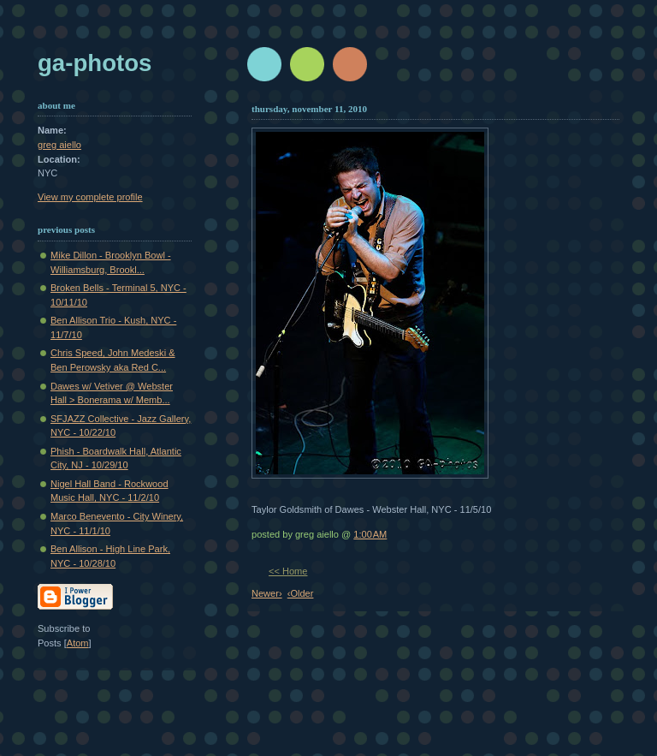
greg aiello (59, 145)
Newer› (267, 593)
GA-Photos (94, 63)
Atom (78, 643)
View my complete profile (90, 197)
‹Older (300, 593)
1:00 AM (370, 534)
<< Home (288, 571)
